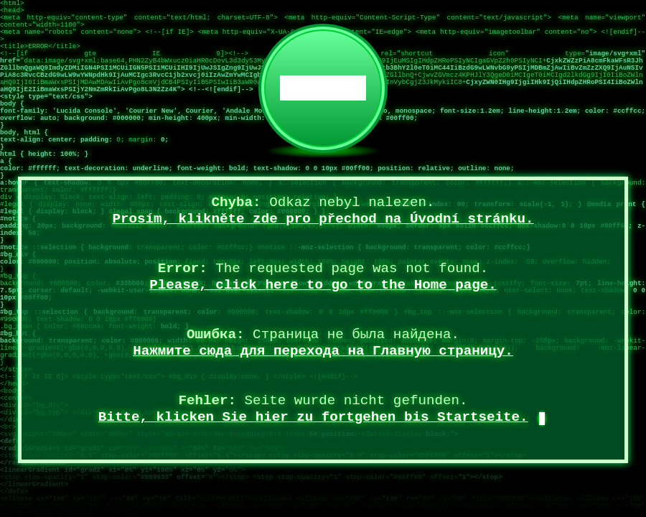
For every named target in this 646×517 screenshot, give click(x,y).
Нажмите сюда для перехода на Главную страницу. (323, 351)
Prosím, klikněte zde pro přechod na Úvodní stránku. (322, 219)
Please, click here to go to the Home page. (323, 285)
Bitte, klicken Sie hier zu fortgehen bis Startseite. (313, 417)
